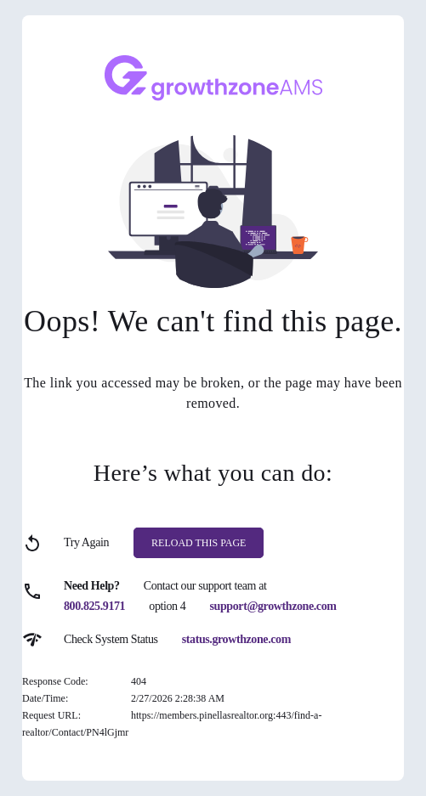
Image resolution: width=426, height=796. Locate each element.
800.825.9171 (94, 606)
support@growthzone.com (273, 606)
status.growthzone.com (236, 639)
